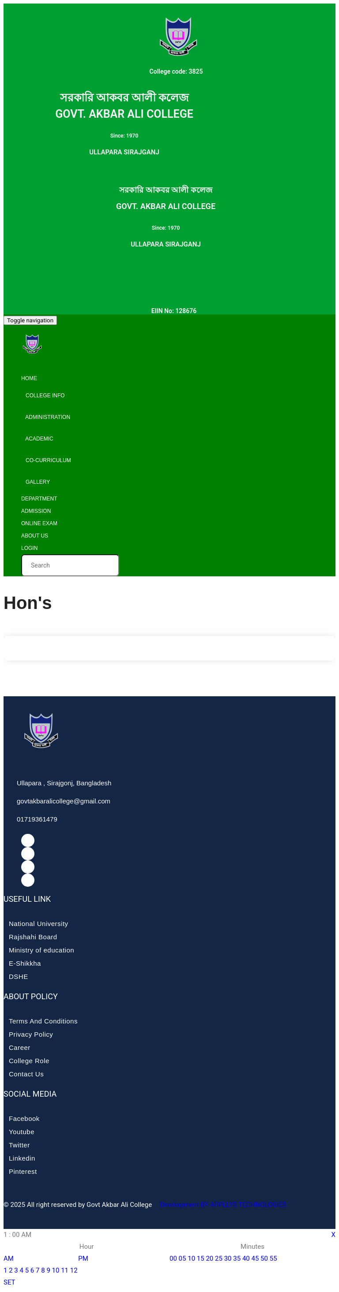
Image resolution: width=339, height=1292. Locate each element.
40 (246, 1258)
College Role (29, 1060)
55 (273, 1258)
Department (39, 499)
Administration (45, 417)
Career (19, 1047)
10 (56, 1270)
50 (264, 1258)
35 (237, 1258)
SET (9, 1282)
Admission (36, 511)
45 (255, 1258)
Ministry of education (41, 950)
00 (173, 1258)
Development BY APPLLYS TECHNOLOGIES (222, 1205)
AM (9, 1258)
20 (209, 1258)
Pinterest (23, 1171)
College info (43, 395)
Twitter (19, 1145)
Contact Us (26, 1074)
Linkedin (22, 1158)
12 (74, 1270)
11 (64, 1270)
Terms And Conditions (43, 1021)
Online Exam (39, 523)
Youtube (21, 1131)
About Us (34, 536)
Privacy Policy (31, 1034)
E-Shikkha (25, 963)
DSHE (18, 976)
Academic (37, 439)
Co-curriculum (46, 460)
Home (29, 378)
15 (200, 1258)
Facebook (24, 1118)
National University (38, 923)
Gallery (35, 482)
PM (83, 1258)
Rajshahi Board (33, 937)
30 (228, 1258)
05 (182, 1258)
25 (218, 1258)
